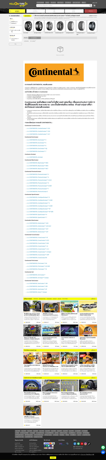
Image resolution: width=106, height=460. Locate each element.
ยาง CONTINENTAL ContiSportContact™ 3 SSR (39, 200)
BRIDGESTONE (42, 298)
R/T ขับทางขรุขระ (48, 434)
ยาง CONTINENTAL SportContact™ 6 (37, 214)
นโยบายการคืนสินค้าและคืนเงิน (35, 450)
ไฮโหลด (67, 434)
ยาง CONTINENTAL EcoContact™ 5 (36, 142)
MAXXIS (59, 298)
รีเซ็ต (15, 44)
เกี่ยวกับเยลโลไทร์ (32, 443)
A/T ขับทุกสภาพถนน (19, 434)
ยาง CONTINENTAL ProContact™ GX (37, 263)
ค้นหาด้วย (17, 10)
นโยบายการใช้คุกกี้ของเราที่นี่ (87, 454)
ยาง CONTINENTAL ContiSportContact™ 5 (38, 203)
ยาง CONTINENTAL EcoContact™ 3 (36, 140)
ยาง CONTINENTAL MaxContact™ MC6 (37, 165)
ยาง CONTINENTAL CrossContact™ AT (37, 237)
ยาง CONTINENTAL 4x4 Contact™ (36, 274)
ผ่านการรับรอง (61, 440)
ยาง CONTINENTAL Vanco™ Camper (37, 292)
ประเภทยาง (53, 2)
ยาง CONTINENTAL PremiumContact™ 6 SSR (39, 185)
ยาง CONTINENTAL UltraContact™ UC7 (37, 229)
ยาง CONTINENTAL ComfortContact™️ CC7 (38, 134)
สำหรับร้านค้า (17, 443)
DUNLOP (55, 298)
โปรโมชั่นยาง (68, 2)
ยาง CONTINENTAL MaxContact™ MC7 (37, 168)
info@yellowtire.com (78, 446)
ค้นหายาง (91, 11)
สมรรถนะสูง (79, 432)
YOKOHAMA (49, 298)
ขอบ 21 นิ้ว (65, 430)
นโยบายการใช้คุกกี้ (33, 448)
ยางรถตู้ (17, 432)
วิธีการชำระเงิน (47, 440)
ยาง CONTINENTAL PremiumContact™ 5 (38, 177)
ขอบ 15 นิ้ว (30, 430)
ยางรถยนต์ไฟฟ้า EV (49, 432)
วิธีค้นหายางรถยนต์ (18, 444)
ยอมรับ (53, 457)
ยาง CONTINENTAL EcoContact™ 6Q (37, 148)
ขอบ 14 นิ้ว (24, 430)
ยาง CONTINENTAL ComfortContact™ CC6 (38, 131)
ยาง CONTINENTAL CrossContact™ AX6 (38, 243)
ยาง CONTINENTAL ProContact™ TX (37, 269)
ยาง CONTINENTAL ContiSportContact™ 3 (38, 197)
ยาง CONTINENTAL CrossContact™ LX (37, 246)
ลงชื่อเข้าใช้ (94, 2)
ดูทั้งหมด (93, 298)
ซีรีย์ (54, 10)
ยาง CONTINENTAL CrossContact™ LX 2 (38, 249)
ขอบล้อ (73, 10)
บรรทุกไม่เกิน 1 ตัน (86, 434)
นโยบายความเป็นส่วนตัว (34, 446)
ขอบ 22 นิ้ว (71, 430)
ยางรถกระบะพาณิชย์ (24, 432)
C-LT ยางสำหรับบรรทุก (38, 434)
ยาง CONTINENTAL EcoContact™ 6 (36, 145)
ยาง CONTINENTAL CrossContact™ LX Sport (39, 252)
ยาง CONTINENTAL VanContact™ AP (37, 289)
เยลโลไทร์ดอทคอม (33, 440)
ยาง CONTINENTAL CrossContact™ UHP (38, 254)
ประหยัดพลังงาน (72, 432)
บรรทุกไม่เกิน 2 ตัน (28, 436)
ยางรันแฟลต (55, 434)
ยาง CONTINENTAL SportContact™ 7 (37, 217)
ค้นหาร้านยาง (60, 2)
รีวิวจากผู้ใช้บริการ (32, 452)
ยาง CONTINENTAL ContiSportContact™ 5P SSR (40, 211)
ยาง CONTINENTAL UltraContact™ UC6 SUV (39, 226)
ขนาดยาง (35, 10)
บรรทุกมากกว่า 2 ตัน (38, 436)
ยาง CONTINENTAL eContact (35, 157)
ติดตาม (74, 440)
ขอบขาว (79, 434)
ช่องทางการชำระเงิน (19, 448)
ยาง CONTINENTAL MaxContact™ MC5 (37, 163)
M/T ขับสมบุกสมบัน (29, 434)
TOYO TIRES (65, 298)
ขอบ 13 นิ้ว (18, 430)
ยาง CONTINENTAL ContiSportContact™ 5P (38, 208)
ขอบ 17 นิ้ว (41, 430)
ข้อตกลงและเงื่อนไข (33, 444)
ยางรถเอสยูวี (32, 432)
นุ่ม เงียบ (56, 432)
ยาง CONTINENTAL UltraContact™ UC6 (37, 223)
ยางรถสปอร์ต (84, 430)
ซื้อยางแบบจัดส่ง (18, 452)
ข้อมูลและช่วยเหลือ (19, 440)
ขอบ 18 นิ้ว (47, 430)
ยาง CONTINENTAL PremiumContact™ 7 (38, 188)
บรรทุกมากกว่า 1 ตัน (19, 436)
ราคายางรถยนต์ (40, 2)
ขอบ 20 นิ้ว (59, 430)
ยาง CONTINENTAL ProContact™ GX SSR (38, 266)
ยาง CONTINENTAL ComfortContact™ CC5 (38, 128)
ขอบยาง (47, 2)
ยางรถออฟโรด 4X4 (40, 432)
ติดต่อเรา (84, 2)
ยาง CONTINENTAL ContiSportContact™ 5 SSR (39, 206)
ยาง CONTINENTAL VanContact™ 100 (37, 283)
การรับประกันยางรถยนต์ (19, 450)
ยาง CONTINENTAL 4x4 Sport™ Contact (38, 277)
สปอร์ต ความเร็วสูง (63, 432)
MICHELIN (36, 298)
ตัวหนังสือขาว (73, 434)
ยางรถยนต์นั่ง (77, 430)
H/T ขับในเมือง (86, 432)
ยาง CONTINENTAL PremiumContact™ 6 (38, 183)
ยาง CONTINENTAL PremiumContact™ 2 (38, 174)
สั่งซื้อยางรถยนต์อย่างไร (19, 446)
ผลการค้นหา (27, 15)
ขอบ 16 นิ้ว (35, 430)
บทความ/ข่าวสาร (76, 2)
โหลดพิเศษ (62, 434)
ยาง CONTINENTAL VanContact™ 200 (37, 286)
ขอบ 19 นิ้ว (53, 430)
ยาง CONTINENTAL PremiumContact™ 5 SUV (39, 180)
